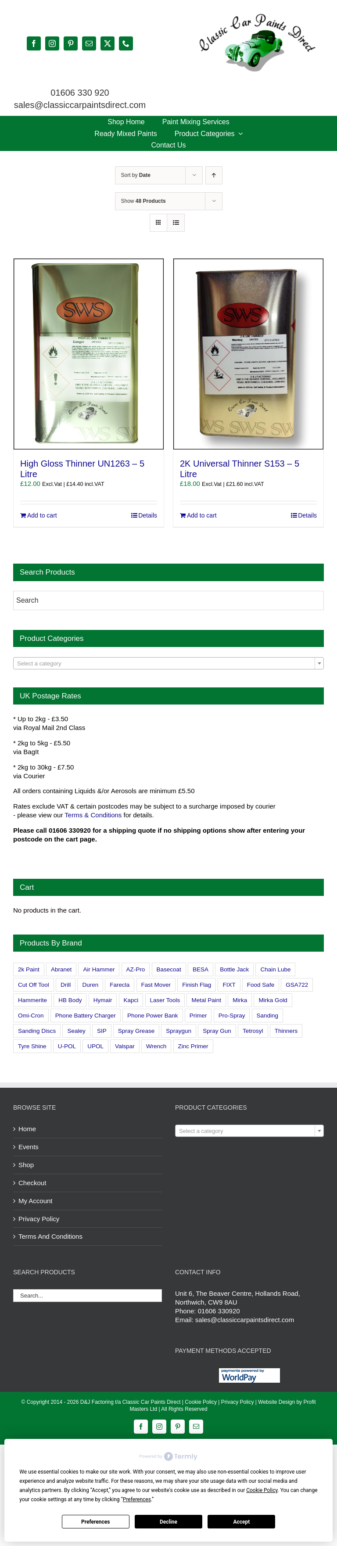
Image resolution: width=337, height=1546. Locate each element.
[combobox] (168, 663)
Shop (26, 1164)
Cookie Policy (201, 1402)
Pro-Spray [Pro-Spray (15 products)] (232, 1015)
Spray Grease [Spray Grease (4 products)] (136, 1031)
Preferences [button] (137, 1499)
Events (28, 1147)
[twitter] (107, 43)
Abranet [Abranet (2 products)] (61, 969)
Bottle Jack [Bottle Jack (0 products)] (234, 969)
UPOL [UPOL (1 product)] (95, 1046)
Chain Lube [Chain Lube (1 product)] (275, 969)
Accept (241, 1522)
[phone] (126, 43)
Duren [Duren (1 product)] (90, 985)
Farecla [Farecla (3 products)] (119, 985)
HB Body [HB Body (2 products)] (70, 1000)
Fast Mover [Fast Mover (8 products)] (156, 985)
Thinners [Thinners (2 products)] (286, 1031)
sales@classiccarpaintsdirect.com (244, 1319)
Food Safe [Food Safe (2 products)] (260, 985)
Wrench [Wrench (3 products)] (156, 1046)
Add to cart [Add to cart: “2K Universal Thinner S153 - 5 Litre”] (202, 515)
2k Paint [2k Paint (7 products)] (28, 969)
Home (27, 1129)
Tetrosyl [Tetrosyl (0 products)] (253, 1031)
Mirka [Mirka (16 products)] (240, 1000)
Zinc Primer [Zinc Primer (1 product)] (193, 1046)
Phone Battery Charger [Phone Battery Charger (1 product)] (85, 1015)
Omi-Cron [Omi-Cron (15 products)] (31, 1015)
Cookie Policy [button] (261, 1490)
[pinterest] (71, 43)
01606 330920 (219, 1311)
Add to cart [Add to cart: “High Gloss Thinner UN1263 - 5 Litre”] (42, 515)
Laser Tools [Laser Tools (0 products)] (165, 1000)
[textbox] (168, 664)
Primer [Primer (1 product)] (198, 1015)
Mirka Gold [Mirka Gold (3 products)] (272, 1000)
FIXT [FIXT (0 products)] (228, 985)
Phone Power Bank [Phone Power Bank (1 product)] (152, 1015)
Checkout (32, 1182)
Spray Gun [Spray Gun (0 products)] (217, 1031)
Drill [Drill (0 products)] (66, 985)
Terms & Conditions (93, 815)
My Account (35, 1200)
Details (147, 515)
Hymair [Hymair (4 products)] (102, 1000)
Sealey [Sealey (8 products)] (76, 1031)
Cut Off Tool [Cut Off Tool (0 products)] (33, 985)
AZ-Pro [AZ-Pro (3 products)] (135, 969)
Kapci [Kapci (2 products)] (131, 1000)
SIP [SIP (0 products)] (102, 1031)
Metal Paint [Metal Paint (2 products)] (206, 1000)
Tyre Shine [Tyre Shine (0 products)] (32, 1046)
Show (143, 201)
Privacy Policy (38, 1218)
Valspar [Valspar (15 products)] (125, 1046)
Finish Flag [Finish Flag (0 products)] (196, 985)
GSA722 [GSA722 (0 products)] (297, 985)
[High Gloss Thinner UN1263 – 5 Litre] (89, 354)
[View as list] (175, 222)
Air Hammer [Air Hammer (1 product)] (99, 969)
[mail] (89, 43)
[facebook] (34, 43)
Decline (168, 1522)
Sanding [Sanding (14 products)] (268, 1015)
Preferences (95, 1522)
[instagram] (52, 43)
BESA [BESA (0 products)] (200, 969)
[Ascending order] (213, 175)
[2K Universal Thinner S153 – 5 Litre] (248, 354)
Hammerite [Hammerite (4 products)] (32, 1000)
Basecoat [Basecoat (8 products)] (169, 969)
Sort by (136, 175)
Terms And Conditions (50, 1236)
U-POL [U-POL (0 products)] (67, 1046)
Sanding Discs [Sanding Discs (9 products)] (37, 1031)
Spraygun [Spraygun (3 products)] (178, 1031)
